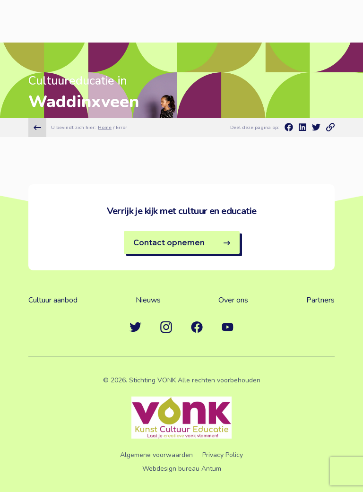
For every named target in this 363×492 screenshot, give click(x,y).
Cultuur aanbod (53, 300)
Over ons (233, 300)
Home (105, 127)
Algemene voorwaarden (156, 454)
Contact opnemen (181, 242)
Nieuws (148, 300)
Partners (320, 300)
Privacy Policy (222, 454)
